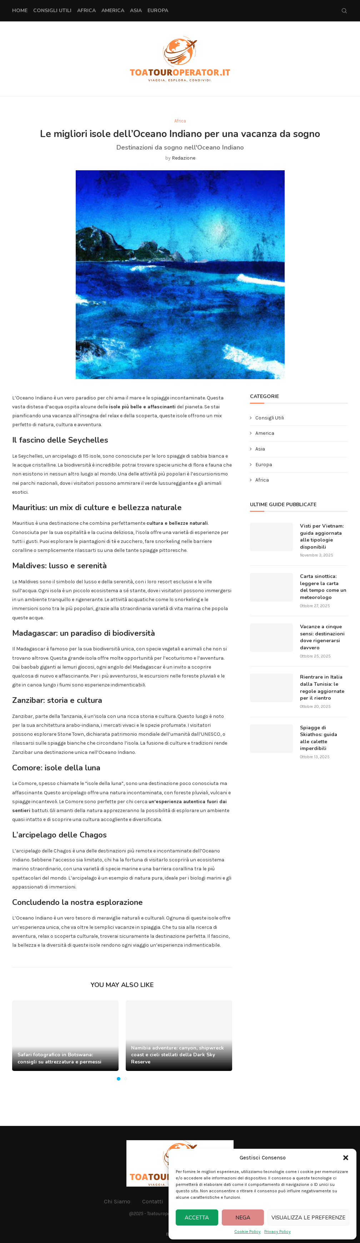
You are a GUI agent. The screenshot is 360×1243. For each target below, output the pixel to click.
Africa (86, 10)
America (112, 10)
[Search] (344, 10)
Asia (136, 10)
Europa (158, 10)
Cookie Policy (247, 1231)
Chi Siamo (117, 1201)
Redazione (183, 158)
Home (20, 10)
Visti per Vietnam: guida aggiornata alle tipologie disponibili (322, 536)
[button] (345, 1157)
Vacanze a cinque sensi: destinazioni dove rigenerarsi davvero (322, 637)
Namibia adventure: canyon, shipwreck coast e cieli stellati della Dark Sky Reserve (177, 1055)
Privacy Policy (277, 1231)
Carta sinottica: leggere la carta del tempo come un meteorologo (323, 587)
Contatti (152, 1201)
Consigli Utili (52, 10)
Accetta (197, 1217)
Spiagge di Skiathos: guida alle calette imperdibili (318, 738)
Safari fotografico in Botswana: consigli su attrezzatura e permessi (59, 1058)
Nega (242, 1217)
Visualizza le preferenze (308, 1217)
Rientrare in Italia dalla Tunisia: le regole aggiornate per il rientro (322, 687)
